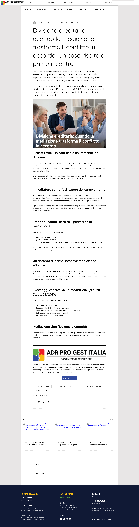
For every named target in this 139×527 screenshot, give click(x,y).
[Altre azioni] (105, 23)
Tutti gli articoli (28, 9)
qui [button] (97, 497)
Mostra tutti (112, 419)
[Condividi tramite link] (48, 402)
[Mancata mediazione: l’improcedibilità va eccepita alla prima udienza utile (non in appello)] (69, 431)
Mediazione (58, 9)
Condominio (70, 9)
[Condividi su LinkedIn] (43, 402)
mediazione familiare (41, 390)
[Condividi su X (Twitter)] (39, 402)
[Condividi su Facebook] (34, 402)
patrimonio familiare (86, 386)
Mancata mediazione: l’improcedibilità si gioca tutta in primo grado (67, 443)
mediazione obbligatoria (42, 386)
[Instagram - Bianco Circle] (64, 519)
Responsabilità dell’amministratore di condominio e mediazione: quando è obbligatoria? (100, 443)
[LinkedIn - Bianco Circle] (67, 519)
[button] (50, 3)
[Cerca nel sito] (123, 3)
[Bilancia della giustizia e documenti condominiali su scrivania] (101, 431)
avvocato (72, 386)
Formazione (82, 9)
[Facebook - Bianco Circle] (61, 519)
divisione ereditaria (60, 386)
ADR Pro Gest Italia (43, 9)
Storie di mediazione (97, 9)
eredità (98, 386)
